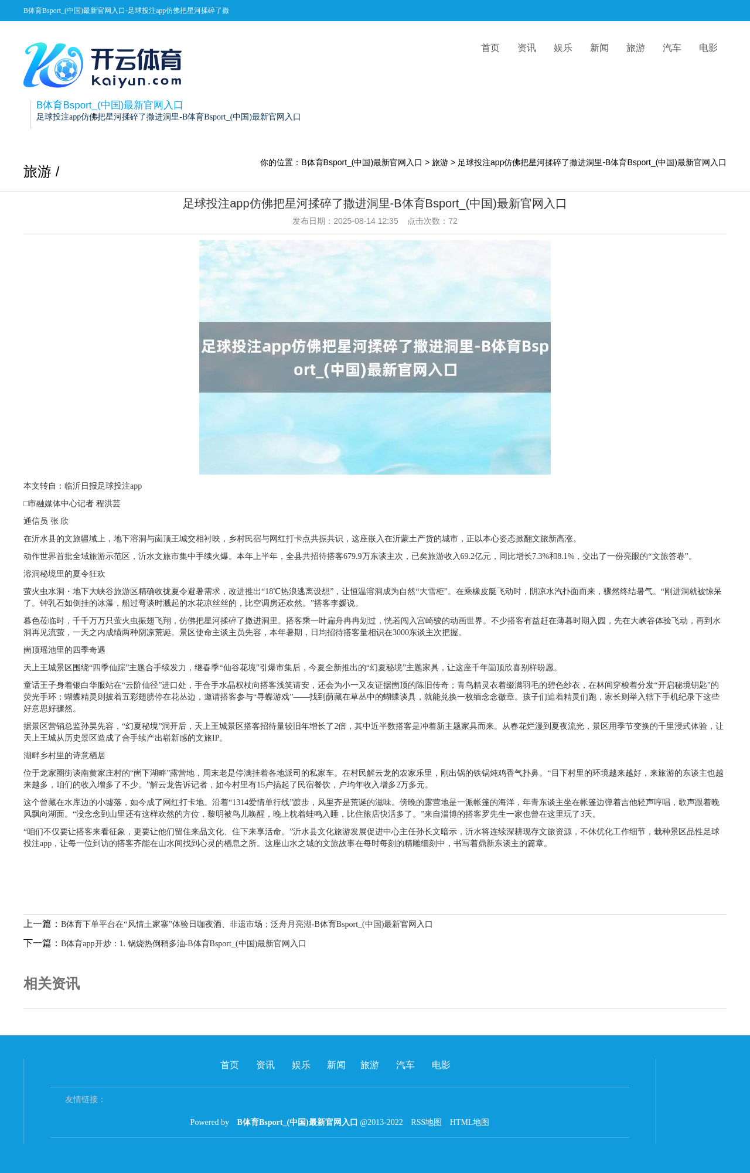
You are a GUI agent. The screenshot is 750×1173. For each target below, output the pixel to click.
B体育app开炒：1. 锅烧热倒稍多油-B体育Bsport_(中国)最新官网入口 (183, 943)
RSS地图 (426, 1122)
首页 (490, 48)
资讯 (526, 48)
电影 (708, 48)
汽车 (672, 48)
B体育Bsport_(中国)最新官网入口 (361, 162)
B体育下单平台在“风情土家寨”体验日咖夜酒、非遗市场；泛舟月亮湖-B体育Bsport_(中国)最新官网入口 (247, 924)
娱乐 (563, 48)
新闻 (599, 48)
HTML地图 (470, 1122)
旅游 (635, 48)
